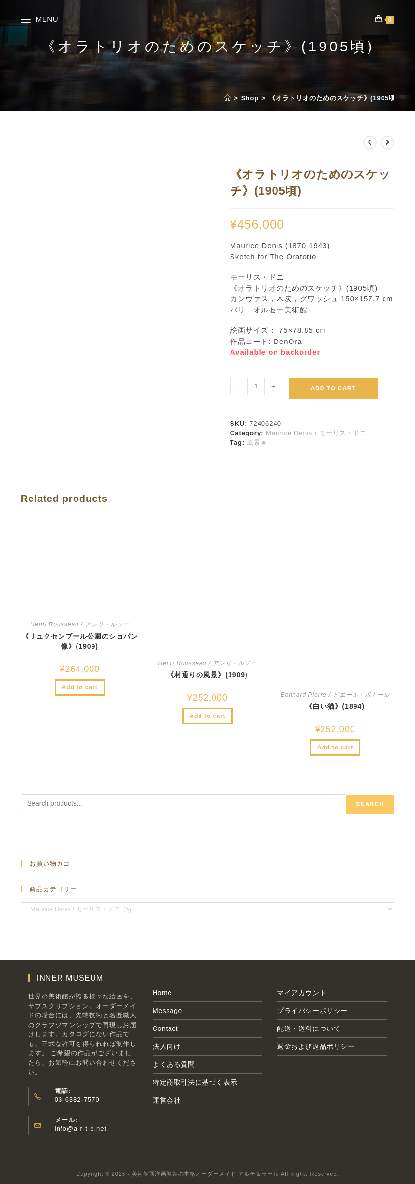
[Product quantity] (256, 386)
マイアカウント (301, 993)
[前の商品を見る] (370, 142)
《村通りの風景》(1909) (207, 675)
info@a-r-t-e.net (81, 1128)
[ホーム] (227, 98)
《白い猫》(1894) (335, 706)
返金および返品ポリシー (316, 1046)
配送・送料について (308, 1028)
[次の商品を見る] (387, 142)
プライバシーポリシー (312, 1010)
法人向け (167, 1046)
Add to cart (332, 388)
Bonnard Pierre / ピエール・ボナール (335, 694)
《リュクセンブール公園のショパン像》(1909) (80, 641)
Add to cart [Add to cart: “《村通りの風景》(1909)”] (207, 716)
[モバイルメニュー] (39, 19)
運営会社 (167, 1100)
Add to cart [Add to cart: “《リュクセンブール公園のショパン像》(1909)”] (80, 687)
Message (167, 1010)
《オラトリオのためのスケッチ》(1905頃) (334, 98)
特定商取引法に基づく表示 (195, 1082)
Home (162, 993)
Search (370, 804)
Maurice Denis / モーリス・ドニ (316, 432)
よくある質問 (174, 1064)
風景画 (257, 442)
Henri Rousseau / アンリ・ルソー (80, 624)
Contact (165, 1028)
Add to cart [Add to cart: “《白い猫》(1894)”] (335, 747)
